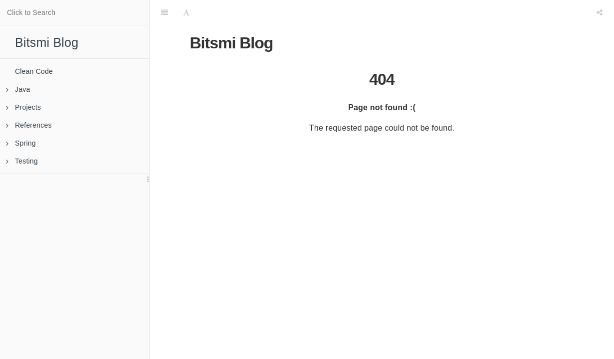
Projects (23, 107)
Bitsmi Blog (46, 42)
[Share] (599, 12)
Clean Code (34, 71)
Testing (22, 161)
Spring (21, 143)
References (29, 125)
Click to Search (31, 12)
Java (18, 89)
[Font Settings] (186, 12)
